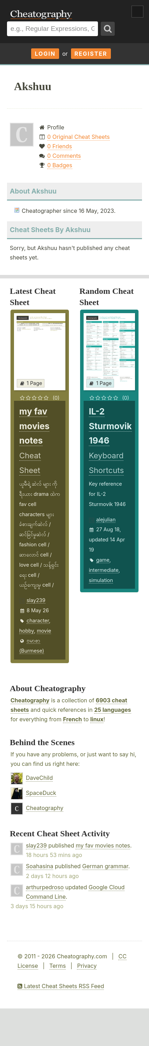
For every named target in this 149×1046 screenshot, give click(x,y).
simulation (101, 580)
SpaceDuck (41, 792)
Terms (57, 965)
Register (90, 53)
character (38, 620)
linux (97, 719)
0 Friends (59, 146)
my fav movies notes (103, 845)
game (102, 560)
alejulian (106, 519)
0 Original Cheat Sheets (78, 136)
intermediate (104, 570)
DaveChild (39, 777)
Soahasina (39, 866)
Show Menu (137, 12)
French (72, 719)
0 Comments (64, 155)
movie (44, 631)
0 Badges (59, 165)
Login (45, 53)
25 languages (112, 709)
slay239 (36, 600)
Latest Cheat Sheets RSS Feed (60, 986)
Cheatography (29, 700)
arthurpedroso (45, 887)
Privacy (87, 965)
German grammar (105, 866)
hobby (26, 631)
